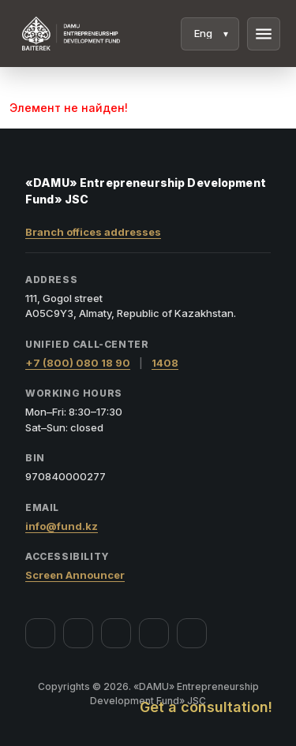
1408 (165, 362)
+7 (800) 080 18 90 (77, 362)
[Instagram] (78, 633)
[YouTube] (116, 633)
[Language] (210, 33)
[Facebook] (40, 633)
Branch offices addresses (93, 232)
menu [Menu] (263, 34)
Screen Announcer (75, 575)
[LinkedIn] (192, 633)
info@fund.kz (61, 526)
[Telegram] (154, 633)
